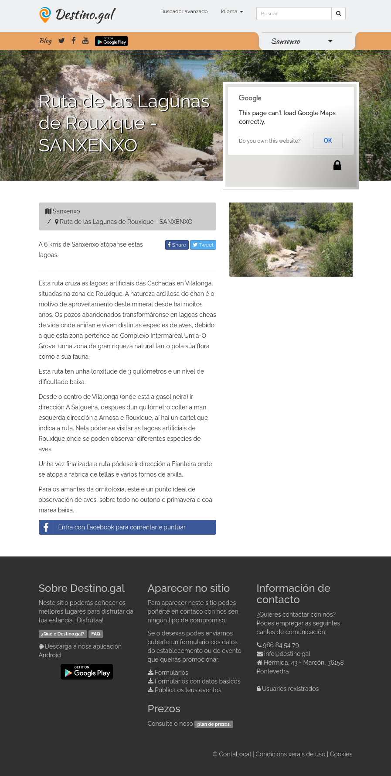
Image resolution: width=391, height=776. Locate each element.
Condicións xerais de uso (290, 754)
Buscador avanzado (184, 11)
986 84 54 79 (281, 645)
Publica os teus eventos (188, 690)
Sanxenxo (285, 41)
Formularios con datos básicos (197, 681)
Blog (45, 40)
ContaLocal (235, 754)
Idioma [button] (232, 11)
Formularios (171, 672)
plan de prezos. (214, 724)
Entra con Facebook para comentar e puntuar (112, 527)
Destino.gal (83, 14)
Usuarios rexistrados (290, 688)
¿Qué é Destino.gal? (63, 633)
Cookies (341, 754)
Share (177, 245)
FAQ (96, 633)
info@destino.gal (287, 653)
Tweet (203, 245)
